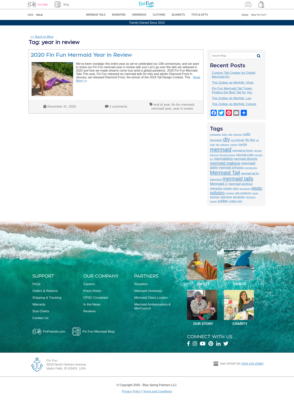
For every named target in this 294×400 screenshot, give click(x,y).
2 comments (118, 106)
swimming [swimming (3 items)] (226, 196)
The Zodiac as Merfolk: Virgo (232, 82)
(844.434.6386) (252, 364)
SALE (39, 14)
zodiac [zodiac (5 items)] (223, 201)
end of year (162, 104)
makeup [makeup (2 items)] (233, 145)
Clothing (159, 14)
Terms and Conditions (157, 391)
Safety (244, 14)
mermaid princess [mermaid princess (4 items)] (231, 167)
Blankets (178, 14)
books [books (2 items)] (224, 134)
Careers (89, 284)
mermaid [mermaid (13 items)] (220, 149)
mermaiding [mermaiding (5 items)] (223, 159)
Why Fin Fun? (258, 14)
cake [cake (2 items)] (230, 134)
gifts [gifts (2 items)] (218, 145)
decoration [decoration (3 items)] (216, 140)
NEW (30, 14)
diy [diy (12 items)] (226, 139)
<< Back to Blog (41, 37)
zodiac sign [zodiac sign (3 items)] (235, 201)
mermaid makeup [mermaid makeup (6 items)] (225, 163)
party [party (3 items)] (236, 188)
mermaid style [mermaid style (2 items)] (251, 168)
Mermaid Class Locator (151, 297)
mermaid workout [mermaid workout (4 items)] (240, 184)
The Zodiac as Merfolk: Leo (231, 98)
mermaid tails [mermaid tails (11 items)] (238, 179)
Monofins (118, 14)
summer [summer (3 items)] (215, 196)
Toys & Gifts (199, 14)
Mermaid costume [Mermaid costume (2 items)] (227, 155)
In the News (92, 304)
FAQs (36, 284)
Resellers (141, 284)
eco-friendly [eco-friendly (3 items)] (237, 140)
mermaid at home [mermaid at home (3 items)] (242, 150)
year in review (183, 108)
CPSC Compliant (95, 297)
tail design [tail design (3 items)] (239, 196)
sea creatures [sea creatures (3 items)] (243, 193)
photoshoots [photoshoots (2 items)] (244, 189)
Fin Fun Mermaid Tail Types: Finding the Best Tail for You (232, 90)
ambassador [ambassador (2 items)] (215, 134)
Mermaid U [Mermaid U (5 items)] (218, 184)
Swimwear (139, 14)
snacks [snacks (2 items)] (255, 193)
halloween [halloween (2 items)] (224, 145)
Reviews (89, 311)
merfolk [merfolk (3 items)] (242, 144)
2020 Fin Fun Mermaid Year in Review (81, 54)
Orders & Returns (45, 291)
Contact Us (40, 318)
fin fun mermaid (183, 104)
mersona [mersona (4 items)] (216, 188)
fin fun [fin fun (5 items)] (250, 140)
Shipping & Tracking (46, 297)
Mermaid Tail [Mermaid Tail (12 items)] (225, 172)
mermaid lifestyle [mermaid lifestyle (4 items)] (245, 159)
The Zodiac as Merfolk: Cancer (234, 104)
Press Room (92, 291)
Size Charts (40, 311)
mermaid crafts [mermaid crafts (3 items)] (245, 154)
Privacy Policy (131, 391)
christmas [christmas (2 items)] (237, 134)
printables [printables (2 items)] (230, 193)
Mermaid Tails (95, 14)
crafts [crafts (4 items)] (247, 134)
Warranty (38, 304)
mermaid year (161, 108)
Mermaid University (148, 291)
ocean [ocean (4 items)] (227, 188)
